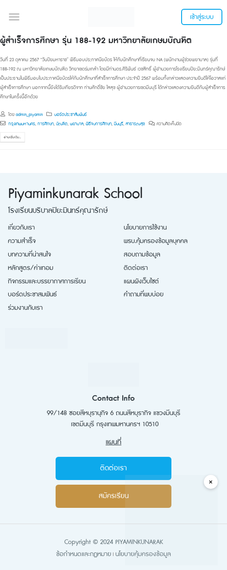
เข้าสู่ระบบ (202, 17)
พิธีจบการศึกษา (99, 124)
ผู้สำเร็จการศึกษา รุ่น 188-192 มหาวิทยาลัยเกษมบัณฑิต (95, 40)
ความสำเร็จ (22, 241)
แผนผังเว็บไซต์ (141, 281)
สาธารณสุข (135, 124)
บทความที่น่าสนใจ (29, 254)
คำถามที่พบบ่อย (144, 294)
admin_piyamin (29, 114)
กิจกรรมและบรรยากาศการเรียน (47, 281)
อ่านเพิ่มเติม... (12, 137)
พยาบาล (76, 124)
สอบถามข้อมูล (142, 254)
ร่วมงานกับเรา (25, 308)
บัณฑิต (62, 124)
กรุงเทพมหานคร (21, 124)
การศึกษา (46, 124)
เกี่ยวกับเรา (21, 227)
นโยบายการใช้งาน (145, 227)
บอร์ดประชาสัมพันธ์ (70, 114)
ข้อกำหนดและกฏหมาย (83, 554)
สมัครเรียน (114, 496)
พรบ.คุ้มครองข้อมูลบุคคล (156, 241)
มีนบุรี (118, 124)
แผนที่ (113, 442)
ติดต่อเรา (136, 268)
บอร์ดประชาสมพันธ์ (32, 294)
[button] (14, 16)
